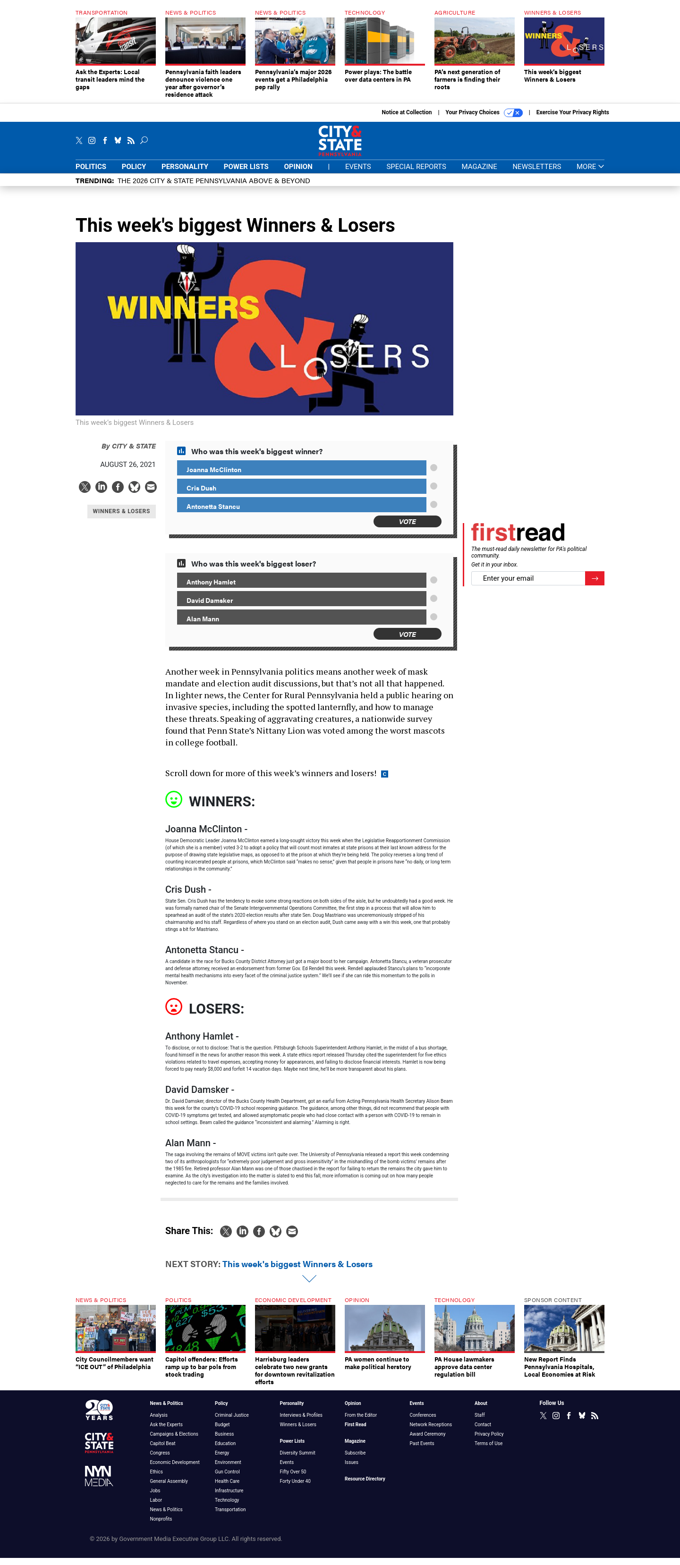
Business (224, 1441)
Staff (480, 1422)
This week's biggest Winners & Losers (297, 1271)
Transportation (230, 1516)
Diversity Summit (297, 1460)
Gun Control (227, 1478)
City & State (129, 452)
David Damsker (210, 607)
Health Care (227, 1488)
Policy (134, 173)
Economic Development (175, 1469)
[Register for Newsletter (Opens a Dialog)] (594, 585)
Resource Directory (365, 1486)
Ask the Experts (166, 1431)
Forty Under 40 (295, 1488)
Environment (228, 1469)
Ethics (156, 1478)
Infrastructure (229, 1497)
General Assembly (169, 1488)
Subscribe (355, 1460)
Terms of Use (488, 1450)
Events (358, 173)
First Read (355, 1431)
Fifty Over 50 (293, 1478)
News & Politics (166, 1410)
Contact (483, 1431)
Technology (227, 1507)
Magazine (479, 173)
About (481, 1410)
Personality (185, 173)
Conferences (423, 1422)
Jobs (155, 1497)
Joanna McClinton (214, 476)
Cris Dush (201, 494)
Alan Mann (203, 625)
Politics (91, 173)
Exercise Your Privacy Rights (572, 119)
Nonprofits (161, 1526)
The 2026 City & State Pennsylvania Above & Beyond (214, 187)
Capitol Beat (163, 1450)
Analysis (159, 1422)
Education (225, 1450)
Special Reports (416, 173)
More (590, 174)
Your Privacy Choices (484, 120)
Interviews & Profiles (301, 1422)
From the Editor (361, 1422)
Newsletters (536, 173)
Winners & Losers (298, 1431)
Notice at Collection (407, 119)
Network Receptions (431, 1431)
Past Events (422, 1450)
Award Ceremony (428, 1441)
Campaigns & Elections (174, 1441)
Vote (407, 528)
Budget (222, 1431)
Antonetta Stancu (213, 513)
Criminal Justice (232, 1422)
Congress (160, 1460)
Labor (156, 1507)
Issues (351, 1469)
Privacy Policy (489, 1441)
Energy (222, 1460)
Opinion (298, 173)
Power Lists (246, 173)
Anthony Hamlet (211, 588)
